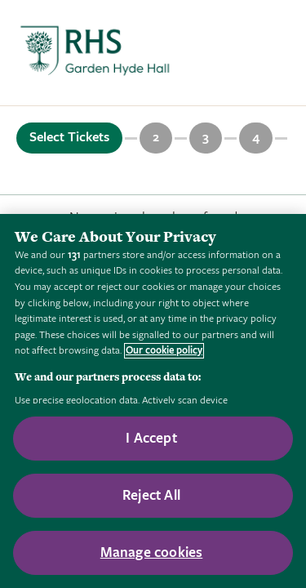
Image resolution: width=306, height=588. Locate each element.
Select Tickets (69, 137)
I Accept (151, 438)
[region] (153, 401)
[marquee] (153, 53)
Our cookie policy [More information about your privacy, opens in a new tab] (164, 351)
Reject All (151, 495)
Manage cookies (151, 552)
